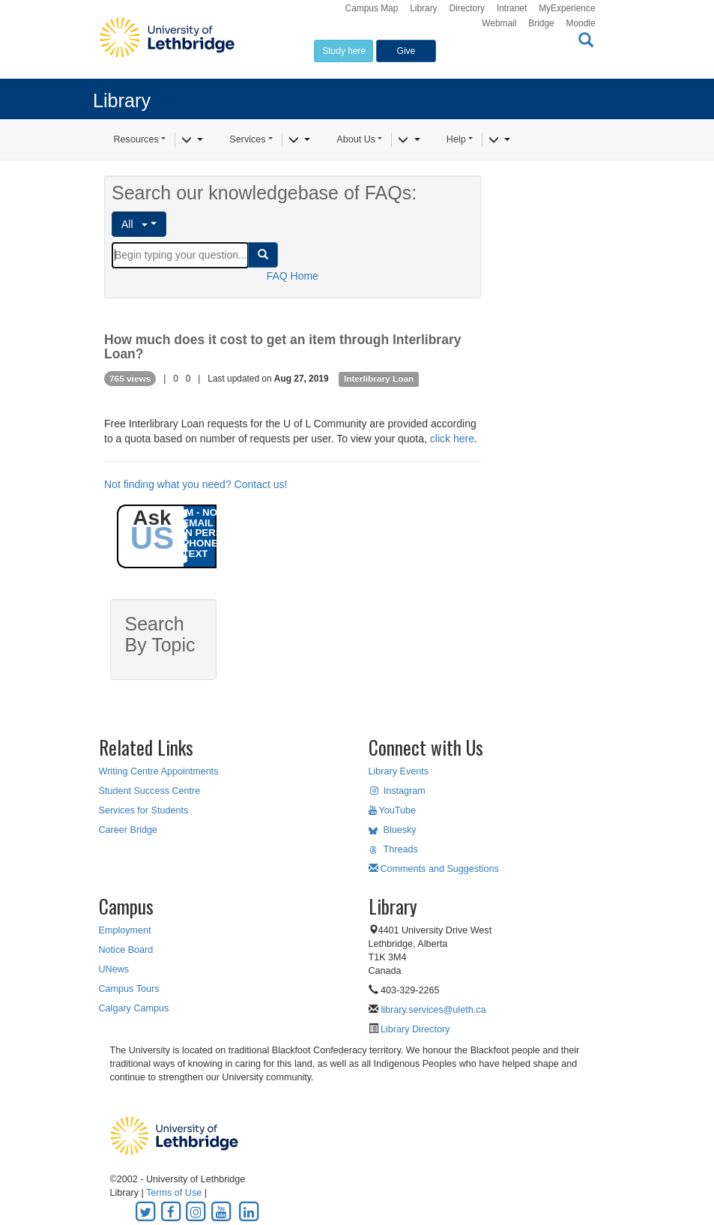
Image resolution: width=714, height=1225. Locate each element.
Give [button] (406, 51)
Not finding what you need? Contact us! (195, 484)
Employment (125, 930)
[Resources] (192, 140)
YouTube (393, 810)
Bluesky (393, 830)
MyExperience (567, 8)
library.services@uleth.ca (433, 1010)
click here (452, 439)
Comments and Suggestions (434, 869)
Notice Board (126, 950)
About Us (355, 139)
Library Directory (414, 1029)
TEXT (195, 553)
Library (423, 8)
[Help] (499, 140)
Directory (467, 8)
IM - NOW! (207, 512)
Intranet (512, 8)
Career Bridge (128, 830)
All (134, 224)
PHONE (200, 543)
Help (456, 139)
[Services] (299, 140)
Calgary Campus (134, 1008)
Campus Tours (129, 989)
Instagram (397, 791)
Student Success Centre (150, 791)
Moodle (581, 23)
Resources (136, 139)
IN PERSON (210, 532)
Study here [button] (344, 51)
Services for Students (144, 810)
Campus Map (372, 8)
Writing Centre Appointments (159, 771)
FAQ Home (292, 276)
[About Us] (409, 140)
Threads (393, 849)
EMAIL (198, 523)
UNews (114, 969)
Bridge (541, 23)
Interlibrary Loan (379, 378)
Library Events (399, 771)
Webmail (499, 23)
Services (247, 139)
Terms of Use (174, 1193)
